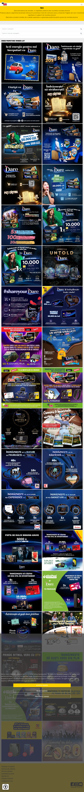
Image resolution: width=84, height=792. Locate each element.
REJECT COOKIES (42, 691)
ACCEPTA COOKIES (42, 685)
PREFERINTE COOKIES (42, 696)
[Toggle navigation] (81, 4)
